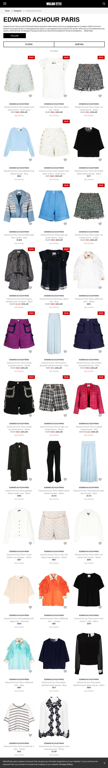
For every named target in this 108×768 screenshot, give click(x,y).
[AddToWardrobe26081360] (30, 224)
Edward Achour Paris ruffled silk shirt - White (89, 300)
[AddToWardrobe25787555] (30, 416)
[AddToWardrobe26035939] (65, 224)
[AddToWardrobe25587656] (65, 480)
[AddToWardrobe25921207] (100, 288)
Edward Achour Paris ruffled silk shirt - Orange (54, 620)
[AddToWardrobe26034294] (100, 224)
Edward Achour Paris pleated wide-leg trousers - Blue (88, 492)
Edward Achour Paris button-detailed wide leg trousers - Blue (54, 364)
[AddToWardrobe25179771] (100, 608)
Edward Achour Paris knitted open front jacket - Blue (19, 236)
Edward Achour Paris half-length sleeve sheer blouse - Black (89, 172)
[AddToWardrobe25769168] (100, 416)
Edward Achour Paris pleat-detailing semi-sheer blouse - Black (88, 683)
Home (7, 11)
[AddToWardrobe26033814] (30, 288)
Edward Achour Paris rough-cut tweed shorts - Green (89, 236)
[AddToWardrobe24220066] (65, 672)
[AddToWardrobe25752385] (30, 480)
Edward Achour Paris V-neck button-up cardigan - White (19, 556)
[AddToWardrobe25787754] (100, 352)
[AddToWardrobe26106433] (65, 160)
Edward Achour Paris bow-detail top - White (54, 108)
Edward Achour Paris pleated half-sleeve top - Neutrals (19, 620)
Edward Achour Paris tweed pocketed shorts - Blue (89, 364)
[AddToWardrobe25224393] (30, 608)
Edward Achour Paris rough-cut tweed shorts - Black (89, 108)
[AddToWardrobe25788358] (65, 352)
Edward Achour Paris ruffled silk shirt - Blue (19, 683)
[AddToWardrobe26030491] (65, 288)
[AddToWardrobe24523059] (30, 672)
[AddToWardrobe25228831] (65, 544)
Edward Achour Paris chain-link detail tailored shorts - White (54, 556)
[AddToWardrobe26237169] (65, 96)
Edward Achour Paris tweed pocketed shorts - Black (19, 428)
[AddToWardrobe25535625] (100, 480)
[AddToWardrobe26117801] (30, 160)
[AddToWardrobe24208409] (100, 672)
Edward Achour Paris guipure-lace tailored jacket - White (54, 747)
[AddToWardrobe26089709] (100, 160)
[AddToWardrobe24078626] (65, 736)
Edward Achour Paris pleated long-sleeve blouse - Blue (19, 172)
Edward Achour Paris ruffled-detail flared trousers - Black (54, 492)
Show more (88, 31)
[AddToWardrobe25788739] (30, 352)
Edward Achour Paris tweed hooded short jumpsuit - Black (19, 300)
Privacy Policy (66, 764)
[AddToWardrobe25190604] (65, 608)
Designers (18, 11)
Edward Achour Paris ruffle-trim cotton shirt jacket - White (89, 556)
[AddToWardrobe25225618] (100, 544)
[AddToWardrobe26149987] (100, 96)
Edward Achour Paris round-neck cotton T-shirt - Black (89, 620)
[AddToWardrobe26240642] (30, 96)
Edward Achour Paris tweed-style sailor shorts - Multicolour (19, 108)
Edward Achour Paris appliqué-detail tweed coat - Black (19, 492)
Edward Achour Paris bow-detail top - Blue (54, 300)
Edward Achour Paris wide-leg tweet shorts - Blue (54, 236)
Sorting (79, 44)
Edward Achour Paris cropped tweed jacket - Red (89, 428)
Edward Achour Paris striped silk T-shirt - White (19, 747)
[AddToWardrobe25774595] (65, 416)
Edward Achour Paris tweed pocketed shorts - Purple (19, 364)
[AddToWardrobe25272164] (30, 544)
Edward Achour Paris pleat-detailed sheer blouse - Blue (54, 683)
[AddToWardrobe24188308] (30, 736)
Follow (14, 35)
